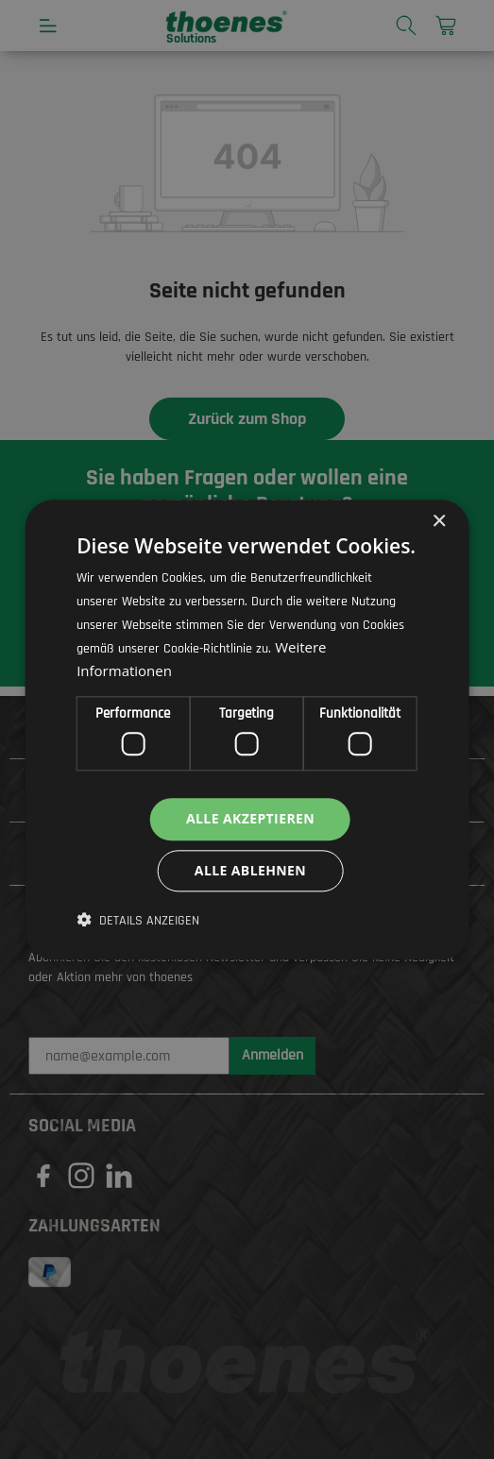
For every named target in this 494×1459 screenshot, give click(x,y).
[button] (138, 920)
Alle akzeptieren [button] (250, 818)
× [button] (439, 522)
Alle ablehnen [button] (250, 870)
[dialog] (247, 729)
